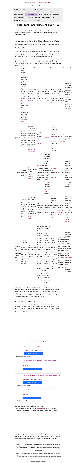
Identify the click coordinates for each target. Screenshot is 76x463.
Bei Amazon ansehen (33, 353)
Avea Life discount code (20, 17)
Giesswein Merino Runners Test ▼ (23, 11)
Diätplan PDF (37, 11)
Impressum (33, 461)
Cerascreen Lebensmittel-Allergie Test (45, 17)
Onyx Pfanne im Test (35, 20)
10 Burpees (53, 168)
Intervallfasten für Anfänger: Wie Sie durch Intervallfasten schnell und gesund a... (41, 375)
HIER (38, 214)
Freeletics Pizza (61, 138)
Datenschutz (38, 461)
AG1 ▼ (29, 9)
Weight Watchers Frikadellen (53, 216)
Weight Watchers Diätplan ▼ (49, 11)
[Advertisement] (38, 421)
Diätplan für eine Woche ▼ (21, 20)
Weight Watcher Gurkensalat (54, 134)
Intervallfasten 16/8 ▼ (31, 14)
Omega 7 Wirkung (43, 14)
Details (41, 350)
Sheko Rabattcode (19, 14)
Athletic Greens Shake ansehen (24, 98)
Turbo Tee (53, 177)
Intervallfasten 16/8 (41, 408)
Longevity (30, 17)
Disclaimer (43, 461)
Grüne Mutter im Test (38, 9)
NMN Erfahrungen (54, 14)
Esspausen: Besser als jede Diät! (32, 346)
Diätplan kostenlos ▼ (19, 9)
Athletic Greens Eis (32, 178)
